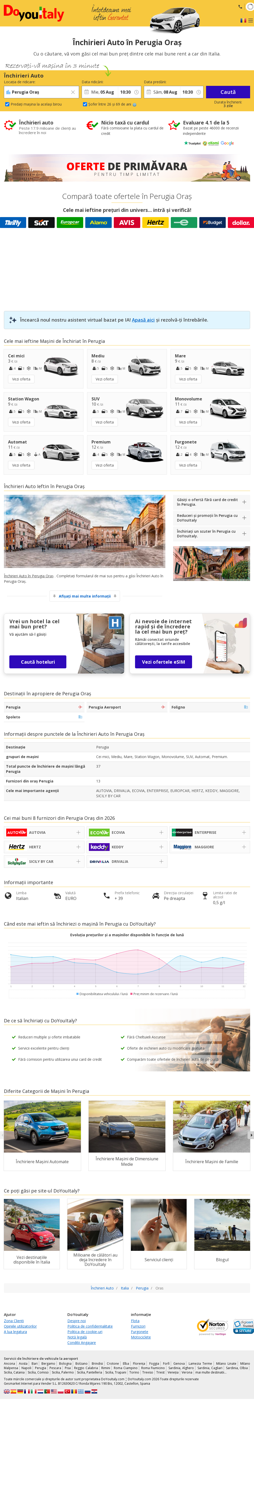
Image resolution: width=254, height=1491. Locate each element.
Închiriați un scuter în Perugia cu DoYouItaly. (206, 533)
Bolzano (81, 1363)
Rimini (105, 1368)
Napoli (26, 1368)
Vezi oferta (21, 379)
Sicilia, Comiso (38, 1372)
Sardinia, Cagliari (209, 1368)
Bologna (65, 1363)
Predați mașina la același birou (36, 104)
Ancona (9, 1363)
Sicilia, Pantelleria (89, 1372)
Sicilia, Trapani (115, 1372)
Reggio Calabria (86, 1368)
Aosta (23, 1363)
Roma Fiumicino (153, 1368)
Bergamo (48, 1363)
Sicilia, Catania (14, 1372)
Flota (135, 1320)
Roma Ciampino (126, 1368)
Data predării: (155, 81)
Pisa (68, 1368)
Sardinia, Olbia (237, 1368)
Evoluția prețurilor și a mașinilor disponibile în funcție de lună (127, 934)
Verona (187, 1372)
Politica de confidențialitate (90, 1326)
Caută (228, 91)
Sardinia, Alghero (181, 1368)
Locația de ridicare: (20, 81)
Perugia (40, 1368)
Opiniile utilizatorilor (20, 1326)
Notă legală (77, 1337)
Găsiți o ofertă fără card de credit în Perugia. (207, 502)
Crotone (113, 1363)
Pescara (55, 1368)
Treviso (147, 1372)
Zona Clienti (14, 1320)
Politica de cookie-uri (84, 1331)
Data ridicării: (92, 81)
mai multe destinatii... (211, 1372)
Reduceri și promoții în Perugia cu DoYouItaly (207, 518)
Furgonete (139, 1331)
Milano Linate (226, 1363)
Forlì (166, 1363)
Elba (126, 1363)
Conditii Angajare (81, 1342)
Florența (139, 1363)
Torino (134, 1372)
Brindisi (97, 1363)
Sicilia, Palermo (63, 1372)
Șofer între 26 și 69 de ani (112, 104)
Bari (35, 1363)
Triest (160, 1372)
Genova (179, 1363)
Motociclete (141, 1337)
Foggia (154, 1363)
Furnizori (138, 1326)
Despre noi (76, 1320)
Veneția (173, 1372)
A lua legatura (15, 1331)
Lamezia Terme (200, 1363)
